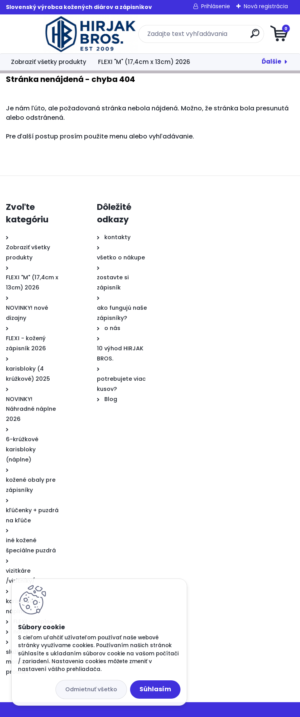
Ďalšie (271, 61)
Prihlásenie (215, 6)
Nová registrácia (266, 6)
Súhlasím (155, 689)
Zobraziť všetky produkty (48, 62)
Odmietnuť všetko (91, 689)
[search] (243, 36)
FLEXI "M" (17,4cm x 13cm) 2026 (144, 62)
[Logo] (54, 33)
